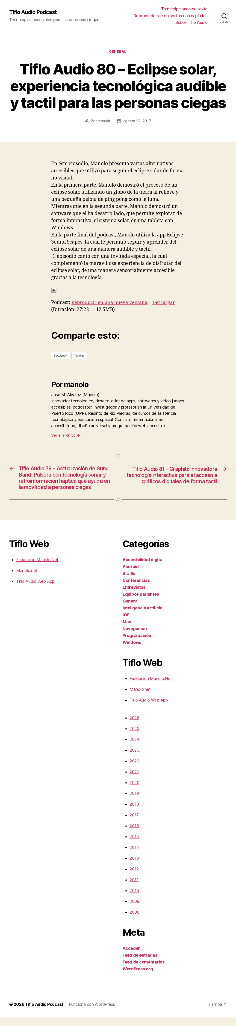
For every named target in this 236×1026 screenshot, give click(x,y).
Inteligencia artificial (143, 616)
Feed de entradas (140, 963)
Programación (137, 644)
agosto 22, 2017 (137, 121)
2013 (134, 866)
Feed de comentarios (144, 970)
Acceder (131, 957)
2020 (134, 791)
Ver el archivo (65, 435)
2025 (134, 737)
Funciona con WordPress (93, 1013)
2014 (134, 856)
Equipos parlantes (141, 602)
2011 (134, 888)
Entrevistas (134, 596)
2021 (134, 780)
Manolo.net (26, 579)
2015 (134, 845)
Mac (127, 630)
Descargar (166, 302)
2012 (134, 877)
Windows (132, 651)
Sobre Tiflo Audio (191, 22)
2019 (134, 802)
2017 (134, 823)
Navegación (135, 637)
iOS (126, 623)
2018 (134, 812)
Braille (129, 582)
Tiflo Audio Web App (35, 590)
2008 (134, 920)
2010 (134, 899)
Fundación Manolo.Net (37, 568)
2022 (134, 769)
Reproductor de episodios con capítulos (171, 15)
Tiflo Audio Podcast (33, 12)
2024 (134, 748)
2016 (134, 834)
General (118, 52)
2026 (134, 726)
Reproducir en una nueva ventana (110, 302)
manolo (103, 121)
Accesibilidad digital (143, 568)
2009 (134, 910)
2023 (135, 758)
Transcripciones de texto (184, 8)
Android (131, 575)
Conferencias (136, 589)
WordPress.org (138, 977)
